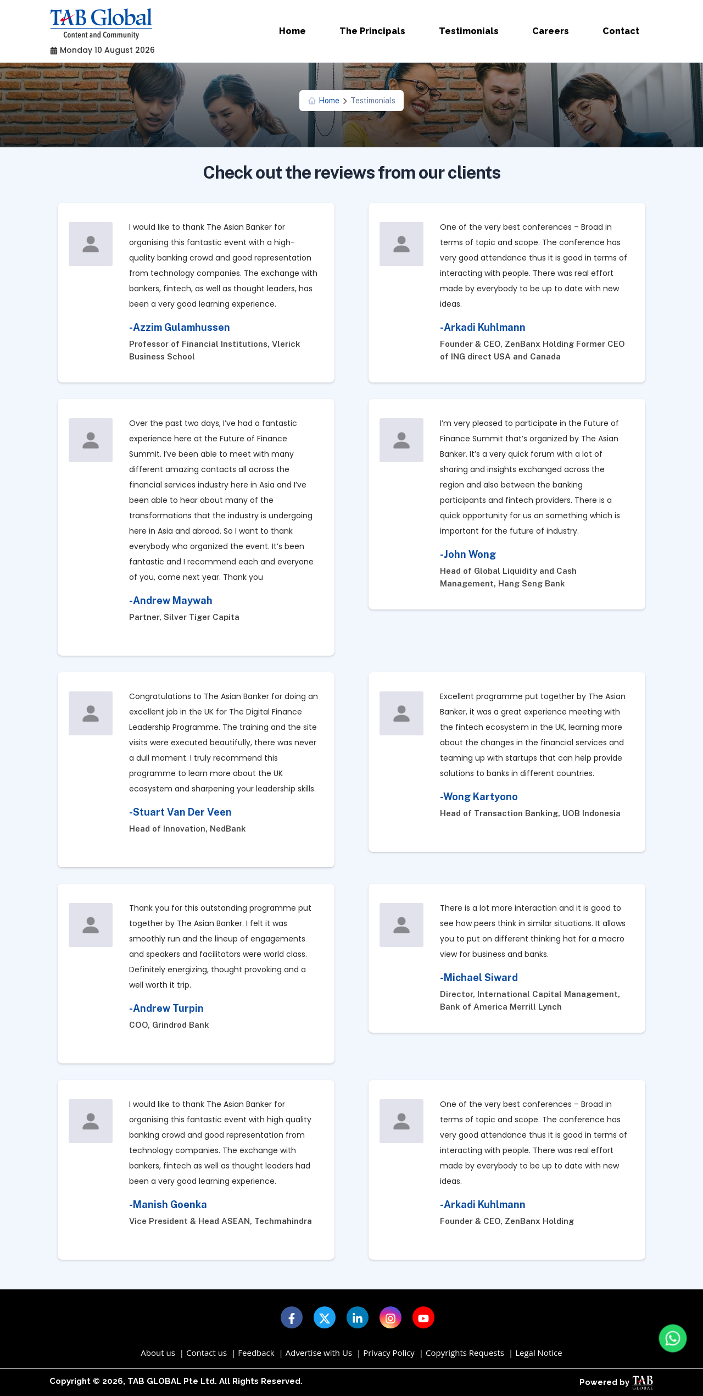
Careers (550, 31)
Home (292, 31)
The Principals (372, 31)
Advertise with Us (319, 1352)
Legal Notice (538, 1352)
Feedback (256, 1352)
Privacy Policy (389, 1352)
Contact (620, 31)
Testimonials (469, 31)
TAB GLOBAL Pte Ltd (171, 1381)
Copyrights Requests (465, 1352)
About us (158, 1352)
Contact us (206, 1352)
